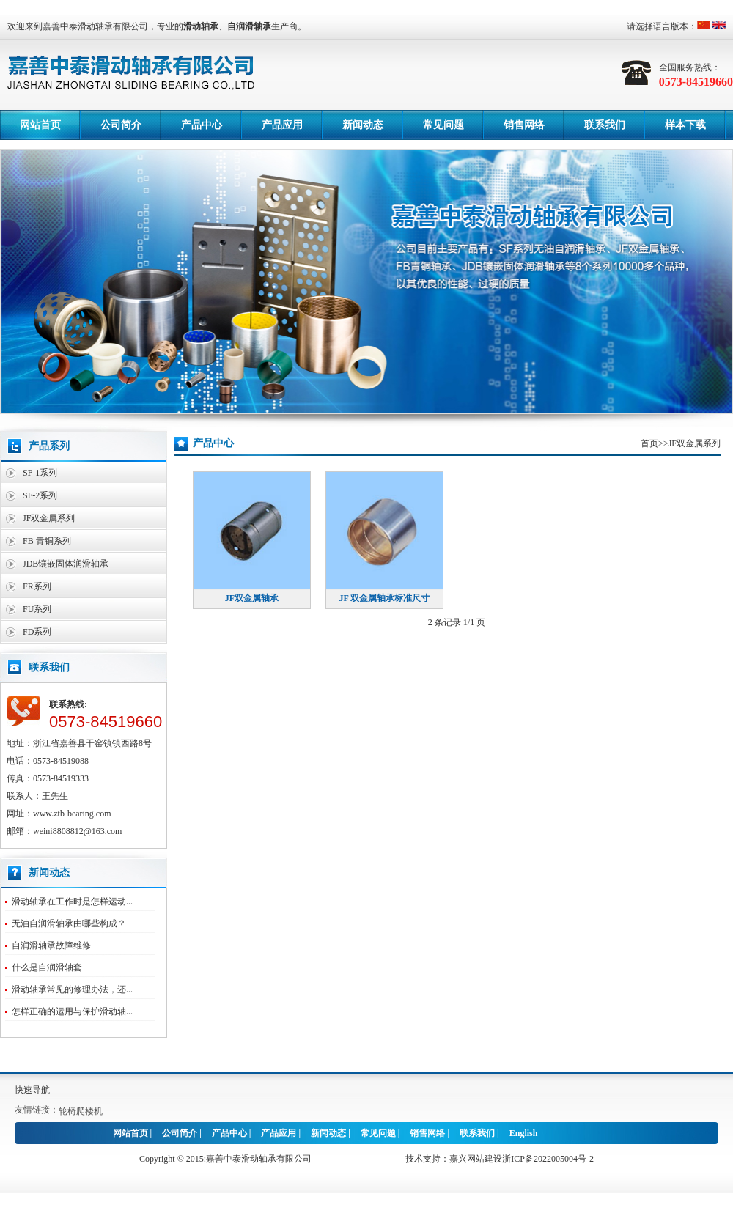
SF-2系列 (40, 495)
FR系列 (37, 586)
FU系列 (37, 609)
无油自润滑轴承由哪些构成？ (69, 923)
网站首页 (40, 124)
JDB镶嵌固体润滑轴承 (65, 563)
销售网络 (524, 124)
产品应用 (282, 124)
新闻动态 (362, 124)
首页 (649, 443)
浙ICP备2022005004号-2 (548, 1159)
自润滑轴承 (249, 26)
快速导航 (32, 1090)
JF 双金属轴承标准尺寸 (384, 598)
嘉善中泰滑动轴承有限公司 (259, 1159)
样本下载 (685, 124)
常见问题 (443, 124)
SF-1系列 (40, 473)
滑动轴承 (200, 26)
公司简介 (120, 124)
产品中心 (201, 124)
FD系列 (37, 632)
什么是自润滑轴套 (47, 967)
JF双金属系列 (49, 518)
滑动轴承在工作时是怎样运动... (72, 901)
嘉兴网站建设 (475, 1159)
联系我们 (604, 124)
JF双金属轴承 (252, 598)
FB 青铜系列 (47, 541)
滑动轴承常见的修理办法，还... (72, 989)
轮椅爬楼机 (81, 1111)
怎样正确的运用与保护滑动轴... (72, 1011)
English (523, 1133)
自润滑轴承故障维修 (51, 945)
